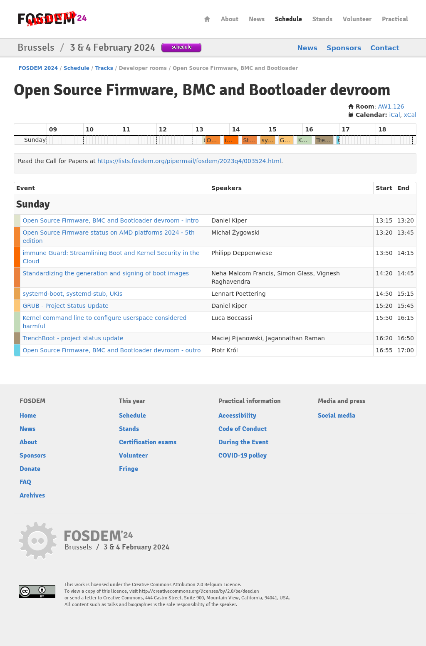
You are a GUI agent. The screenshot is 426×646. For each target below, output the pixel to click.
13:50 (384, 253)
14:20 (384, 273)
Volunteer (357, 19)
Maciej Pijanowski (236, 338)
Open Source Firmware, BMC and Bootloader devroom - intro (110, 220)
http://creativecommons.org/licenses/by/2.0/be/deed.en (199, 591)
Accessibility (237, 415)
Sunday (35, 139)
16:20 (384, 338)
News (257, 19)
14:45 (405, 273)
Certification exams (147, 442)
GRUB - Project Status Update (65, 305)
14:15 (405, 253)
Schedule (288, 19)
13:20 (405, 220)
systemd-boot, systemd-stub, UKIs (72, 293)
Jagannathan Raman (295, 338)
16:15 (405, 317)
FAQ (25, 482)
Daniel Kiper (229, 220)
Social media (336, 415)
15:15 (405, 293)
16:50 (405, 338)
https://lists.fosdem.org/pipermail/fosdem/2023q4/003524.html (189, 161)
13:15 (384, 220)
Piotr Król (224, 350)
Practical (395, 19)
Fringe (128, 469)
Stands (322, 19)
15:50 (384, 317)
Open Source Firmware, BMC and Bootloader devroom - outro (111, 350)
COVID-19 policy (242, 455)
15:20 (384, 305)
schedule (181, 47)
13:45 (405, 232)
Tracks (104, 68)
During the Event (243, 442)
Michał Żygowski (235, 232)
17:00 (405, 350)
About (229, 19)
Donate (30, 469)
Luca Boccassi (231, 317)
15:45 (405, 305)
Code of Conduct (242, 429)
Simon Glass (295, 273)
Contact (384, 48)
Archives (32, 495)
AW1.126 (391, 106)
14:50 (384, 293)
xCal (410, 114)
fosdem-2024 (52, 18)
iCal (394, 114)
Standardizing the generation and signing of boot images (105, 273)
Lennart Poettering (238, 293)
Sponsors (344, 48)
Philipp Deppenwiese (241, 253)
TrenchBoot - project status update (72, 338)
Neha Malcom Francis (242, 273)
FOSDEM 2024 (38, 68)
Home (207, 19)
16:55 (384, 350)
